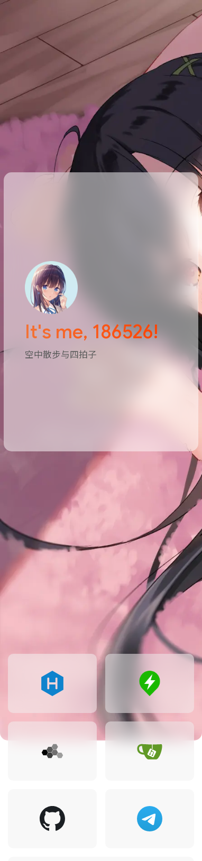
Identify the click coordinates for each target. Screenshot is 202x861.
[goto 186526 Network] (52, 751)
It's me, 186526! (91, 332)
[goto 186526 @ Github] (52, 818)
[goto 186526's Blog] (52, 683)
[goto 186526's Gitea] (149, 751)
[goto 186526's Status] (149, 683)
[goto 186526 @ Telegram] (149, 818)
